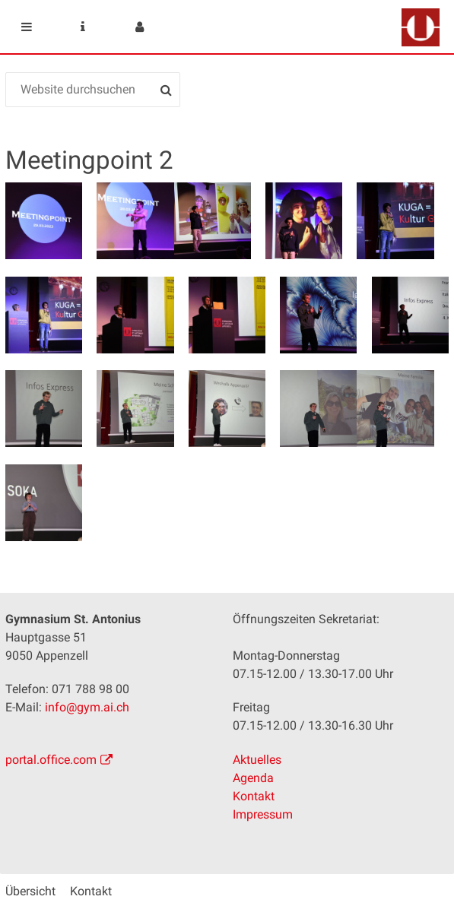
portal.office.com (51, 759)
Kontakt (254, 796)
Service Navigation (83, 26)
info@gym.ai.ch (87, 707)
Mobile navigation (26, 26)
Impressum (263, 814)
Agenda (253, 778)
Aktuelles (257, 759)
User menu (139, 26)
